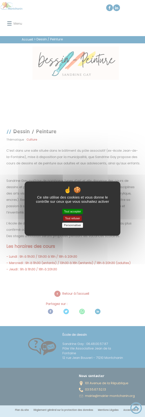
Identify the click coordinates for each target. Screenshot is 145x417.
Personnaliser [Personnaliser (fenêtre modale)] (72, 225)
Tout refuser (72, 218)
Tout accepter (72, 211)
